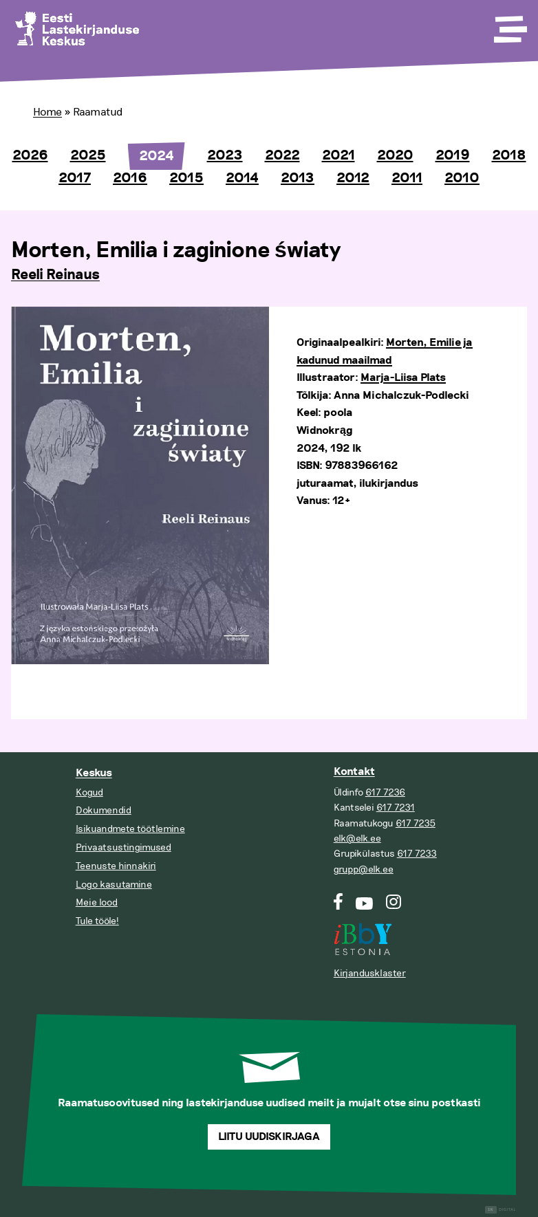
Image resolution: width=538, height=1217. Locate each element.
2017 (74, 178)
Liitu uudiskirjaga (269, 1137)
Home (47, 112)
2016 (130, 178)
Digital (500, 1210)
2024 (156, 156)
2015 (186, 178)
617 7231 (395, 807)
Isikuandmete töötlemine (130, 829)
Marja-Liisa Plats (403, 378)
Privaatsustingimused (123, 847)
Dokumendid (103, 810)
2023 (225, 155)
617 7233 (417, 853)
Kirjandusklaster (370, 973)
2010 (462, 178)
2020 (395, 155)
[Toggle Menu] (509, 25)
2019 (452, 155)
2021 (338, 155)
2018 (509, 155)
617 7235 (415, 823)
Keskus (94, 773)
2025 (88, 155)
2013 (297, 178)
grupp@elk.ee (364, 869)
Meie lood (97, 902)
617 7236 (385, 792)
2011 (406, 178)
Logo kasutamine (114, 884)
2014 (242, 178)
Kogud (89, 792)
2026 (30, 155)
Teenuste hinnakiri (116, 866)
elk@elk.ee (357, 838)
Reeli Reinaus (55, 275)
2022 (282, 155)
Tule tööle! (97, 921)
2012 (352, 178)
